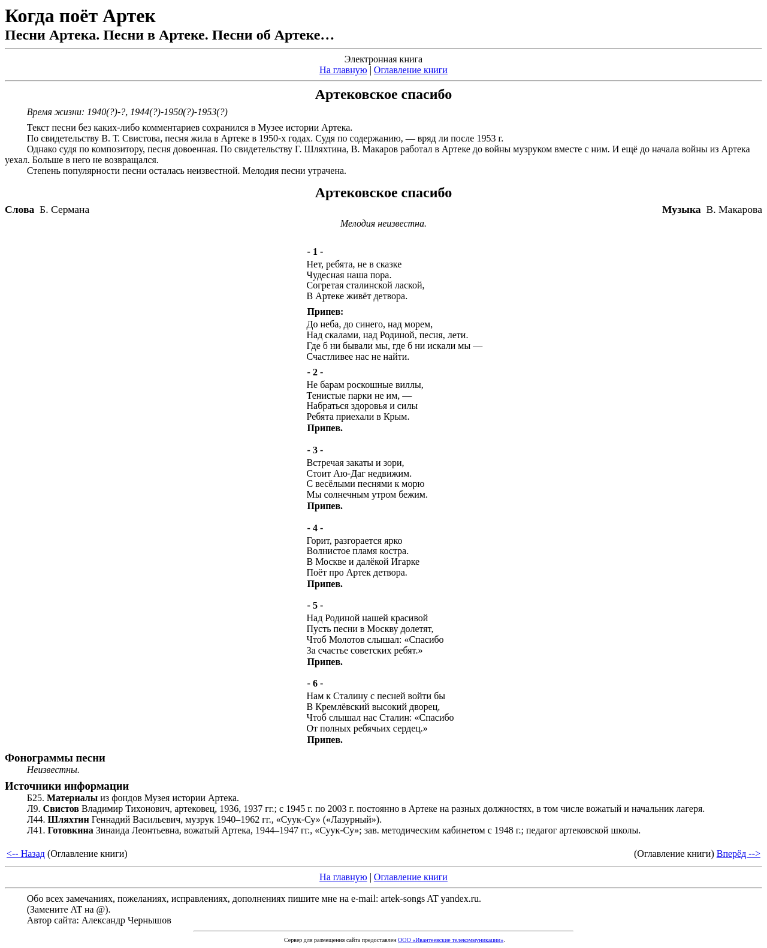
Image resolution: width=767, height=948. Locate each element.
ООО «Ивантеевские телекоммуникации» (450, 940)
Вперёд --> (738, 853)
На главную (343, 70)
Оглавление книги (411, 70)
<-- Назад (26, 853)
